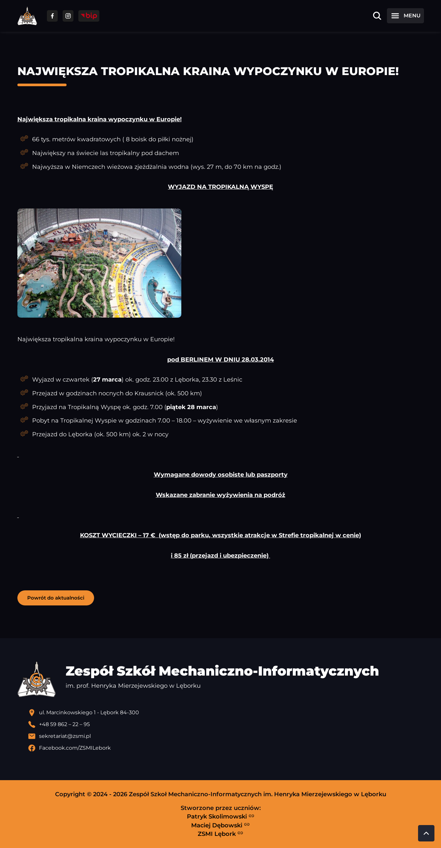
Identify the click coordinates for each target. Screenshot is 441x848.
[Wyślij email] (226, 736)
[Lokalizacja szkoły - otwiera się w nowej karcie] (226, 713)
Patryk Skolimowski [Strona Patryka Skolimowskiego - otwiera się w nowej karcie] (220, 816)
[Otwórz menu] (405, 15)
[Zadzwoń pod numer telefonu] (226, 724)
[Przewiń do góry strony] (426, 833)
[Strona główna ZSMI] (27, 16)
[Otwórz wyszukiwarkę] (377, 16)
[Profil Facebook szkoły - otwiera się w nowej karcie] (226, 748)
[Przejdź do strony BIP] (88, 16)
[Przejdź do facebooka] (52, 16)
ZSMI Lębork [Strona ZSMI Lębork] (220, 833)
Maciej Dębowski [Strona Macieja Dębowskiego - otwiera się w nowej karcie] (220, 825)
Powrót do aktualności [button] (55, 598)
